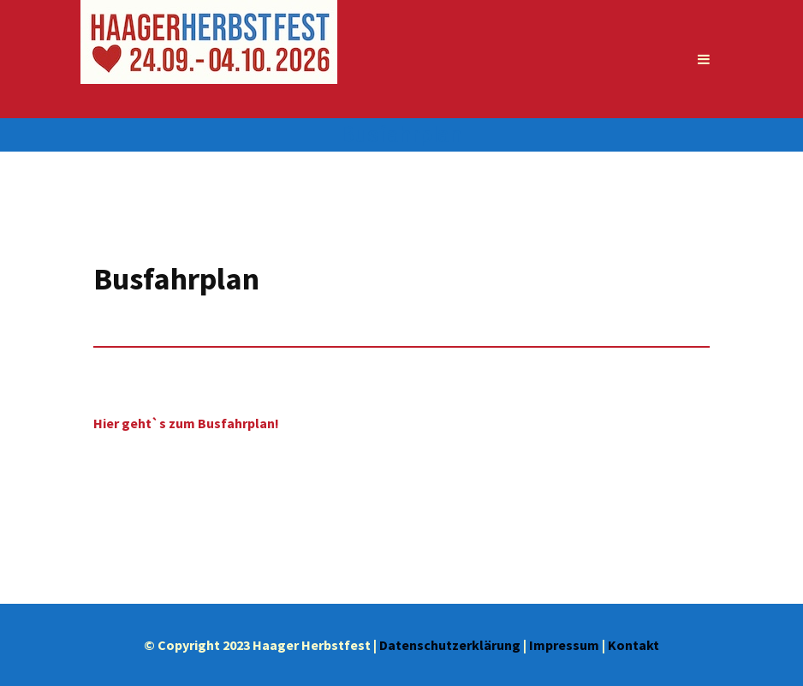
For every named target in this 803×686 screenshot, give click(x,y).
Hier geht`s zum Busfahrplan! (186, 423)
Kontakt (633, 644)
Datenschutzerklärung (449, 644)
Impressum (564, 644)
